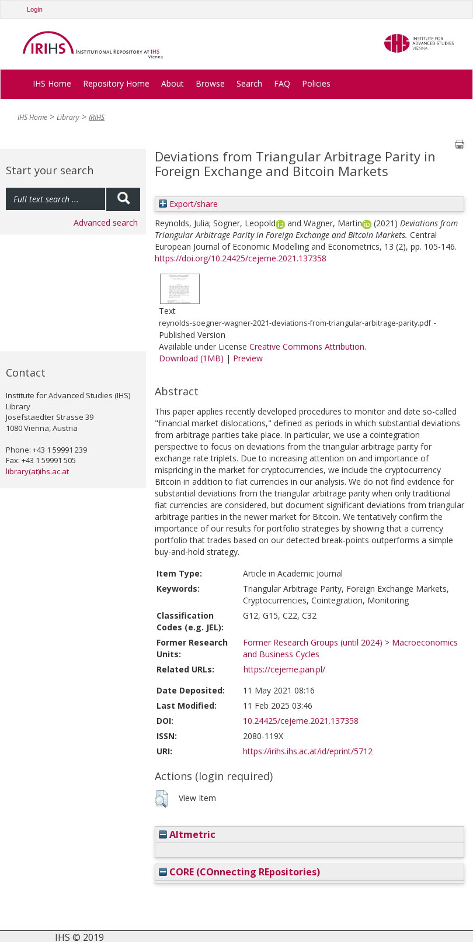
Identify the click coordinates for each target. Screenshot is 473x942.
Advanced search (106, 222)
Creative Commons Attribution (306, 346)
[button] (161, 799)
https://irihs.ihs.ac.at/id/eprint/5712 (308, 751)
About (172, 83)
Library (68, 117)
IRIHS (97, 117)
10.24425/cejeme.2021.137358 (301, 720)
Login (35, 9)
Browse (210, 83)
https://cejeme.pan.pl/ (284, 669)
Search (249, 83)
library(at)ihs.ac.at (37, 471)
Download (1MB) (191, 358)
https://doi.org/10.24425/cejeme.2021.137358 (240, 258)
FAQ (282, 83)
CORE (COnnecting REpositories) (239, 871)
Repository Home (116, 83)
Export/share (188, 203)
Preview (248, 358)
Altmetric (187, 834)
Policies (316, 83)
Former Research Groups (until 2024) (312, 642)
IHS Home (52, 83)
